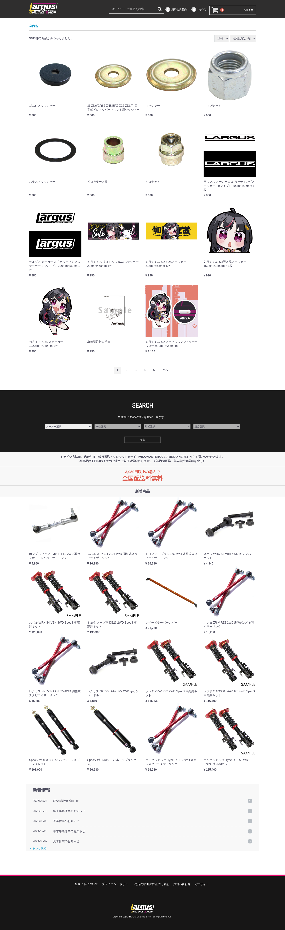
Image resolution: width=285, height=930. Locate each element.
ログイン (199, 9)
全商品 (33, 26)
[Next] (165, 370)
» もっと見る (38, 848)
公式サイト (201, 884)
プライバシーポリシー (116, 884)
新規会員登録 (176, 9)
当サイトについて (86, 884)
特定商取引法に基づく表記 (152, 884)
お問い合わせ (181, 884)
